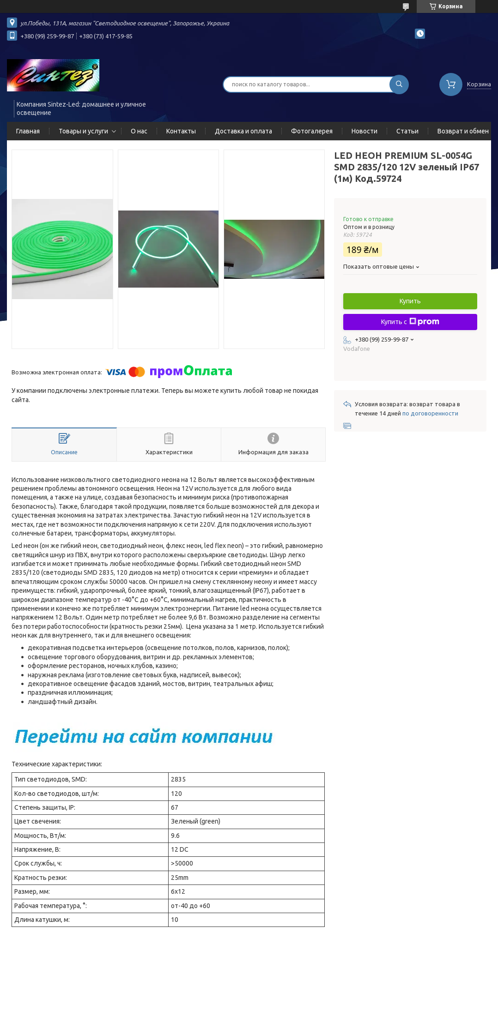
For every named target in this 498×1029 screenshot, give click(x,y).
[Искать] (399, 84)
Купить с (410, 322)
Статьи (407, 131)
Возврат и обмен (463, 131)
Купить (410, 301)
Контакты (181, 131)
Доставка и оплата (243, 131)
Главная (28, 131)
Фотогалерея (312, 131)
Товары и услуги (83, 131)
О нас (139, 131)
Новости (364, 131)
